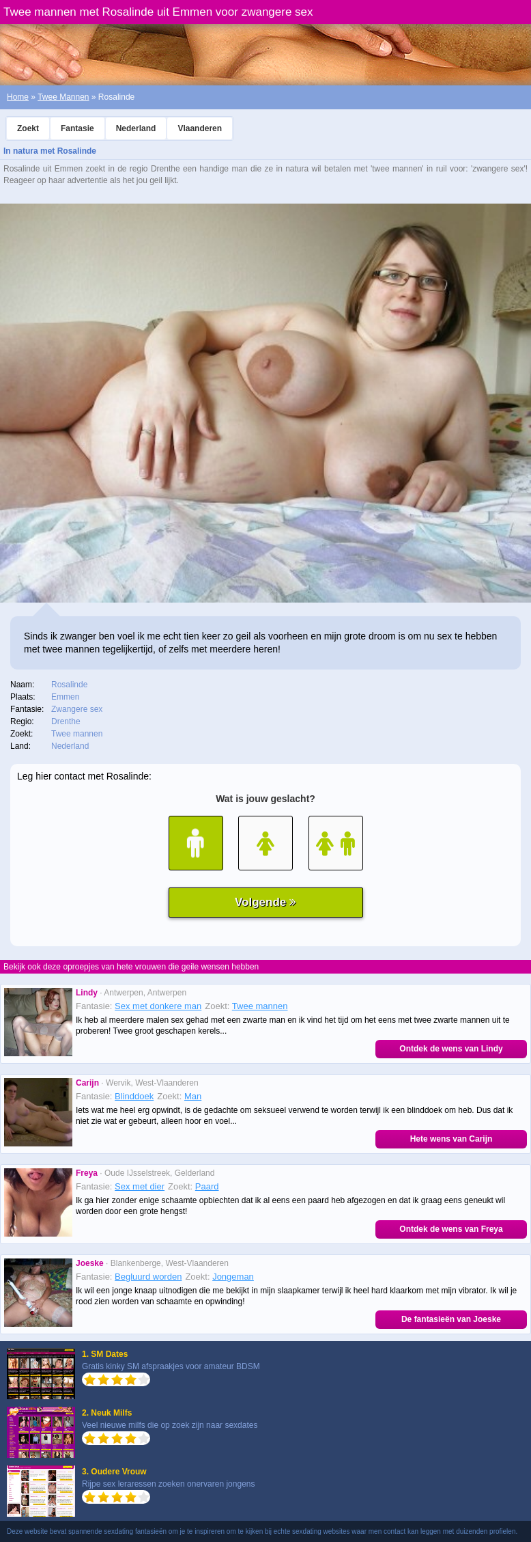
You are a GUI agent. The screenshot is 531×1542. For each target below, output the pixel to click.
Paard (207, 1186)
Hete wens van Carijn (451, 1139)
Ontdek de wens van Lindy (450, 1049)
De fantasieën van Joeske (451, 1319)
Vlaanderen (199, 128)
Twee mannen (260, 1006)
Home (18, 97)
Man (192, 1096)
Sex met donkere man (158, 1006)
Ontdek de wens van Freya (450, 1229)
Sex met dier (139, 1186)
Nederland (136, 128)
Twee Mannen (63, 97)
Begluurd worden (148, 1276)
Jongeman (233, 1276)
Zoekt (28, 128)
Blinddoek (134, 1096)
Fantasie (77, 128)
